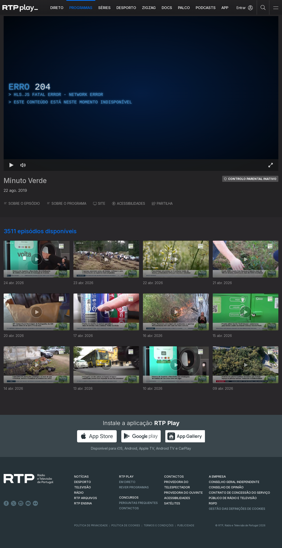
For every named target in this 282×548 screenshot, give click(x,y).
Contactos (129, 508)
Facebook (6, 503)
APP (224, 7)
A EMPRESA (217, 476)
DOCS (167, 7)
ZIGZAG (149, 7)
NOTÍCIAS (81, 476)
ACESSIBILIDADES (128, 203)
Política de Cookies (125, 525)
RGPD (213, 503)
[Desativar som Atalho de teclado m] (23, 165)
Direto (56, 7)
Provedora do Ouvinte (183, 492)
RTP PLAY (126, 476)
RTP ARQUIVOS (85, 498)
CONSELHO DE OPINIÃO (226, 487)
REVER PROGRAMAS (134, 487)
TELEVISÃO (82, 487)
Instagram (21, 503)
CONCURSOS (129, 497)
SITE (99, 203)
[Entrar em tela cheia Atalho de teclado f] (270, 165)
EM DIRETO (127, 482)
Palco (184, 7)
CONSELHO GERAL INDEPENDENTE (234, 482)
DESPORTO (82, 482)
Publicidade (185, 525)
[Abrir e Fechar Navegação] (275, 8)
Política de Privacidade (91, 525)
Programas (80, 7)
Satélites (172, 503)
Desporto (126, 7)
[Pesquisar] (263, 7)
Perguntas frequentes (138, 503)
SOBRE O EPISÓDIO (22, 203)
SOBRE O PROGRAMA (66, 203)
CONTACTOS (174, 476)
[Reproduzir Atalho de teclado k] (11, 165)
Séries (104, 7)
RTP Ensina (83, 503)
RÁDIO (79, 492)
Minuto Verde (25, 180)
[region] (141, 93)
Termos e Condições (159, 525)
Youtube (28, 503)
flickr (35, 503)
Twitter (13, 503)
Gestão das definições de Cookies (237, 509)
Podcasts (206, 7)
